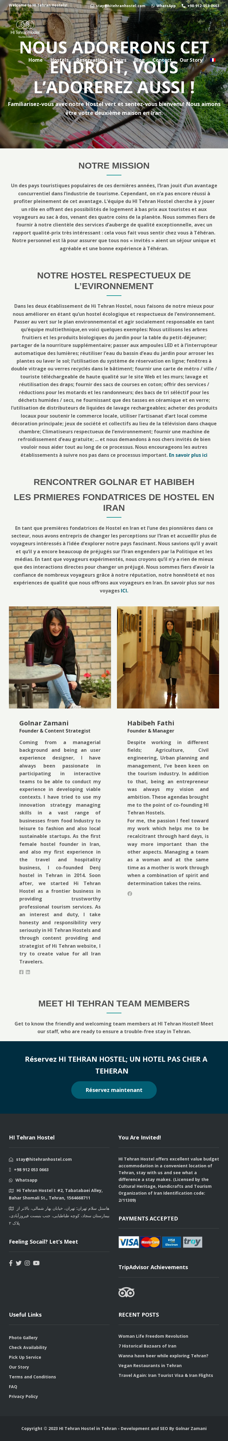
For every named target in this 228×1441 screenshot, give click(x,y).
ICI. (124, 590)
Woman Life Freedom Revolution (153, 1336)
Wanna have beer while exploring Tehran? (163, 1355)
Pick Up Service (25, 1357)
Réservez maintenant (114, 1089)
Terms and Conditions (32, 1377)
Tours (119, 60)
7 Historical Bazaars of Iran (147, 1346)
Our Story (191, 60)
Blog (139, 60)
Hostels (59, 60)
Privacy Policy (23, 1396)
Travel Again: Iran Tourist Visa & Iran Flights (165, 1375)
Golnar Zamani (191, 1428)
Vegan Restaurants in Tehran (150, 1365)
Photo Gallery (23, 1337)
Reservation (90, 60)
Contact (162, 60)
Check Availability (28, 1347)
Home (35, 60)
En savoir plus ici (188, 455)
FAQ (13, 1386)
